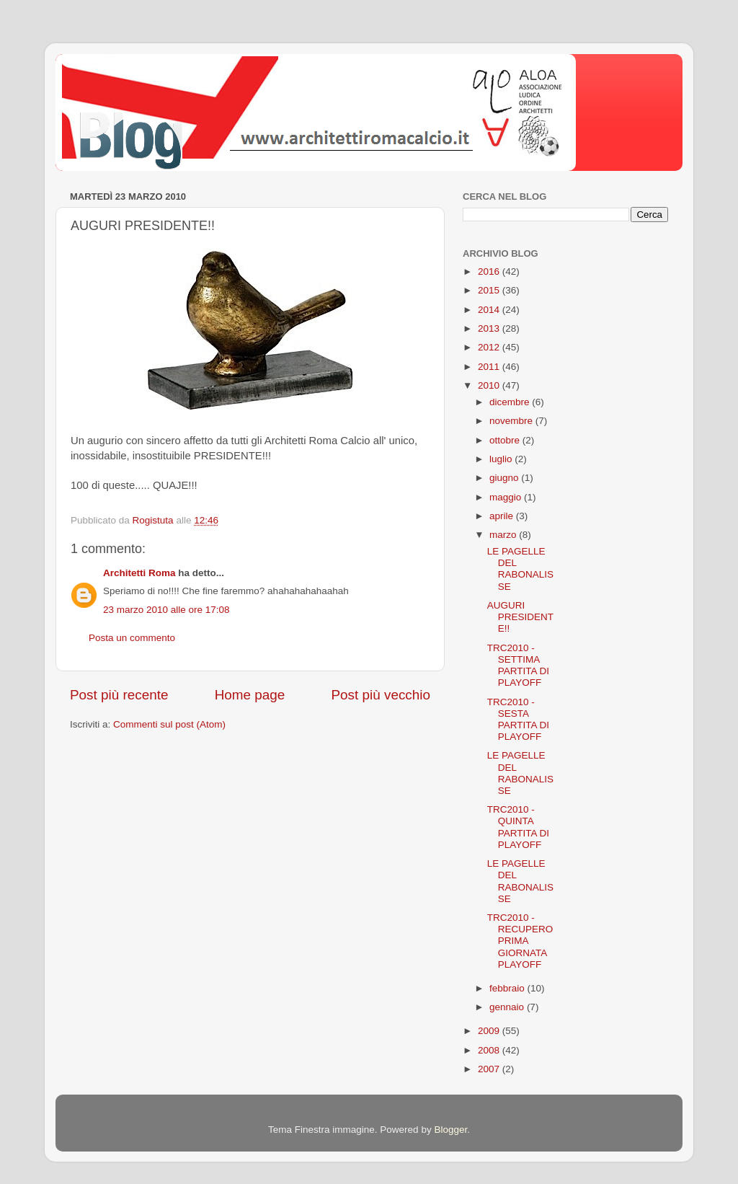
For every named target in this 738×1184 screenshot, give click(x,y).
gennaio (508, 1007)
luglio (502, 459)
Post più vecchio (380, 694)
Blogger (450, 1129)
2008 (490, 1050)
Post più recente (119, 694)
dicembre (510, 402)
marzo (504, 534)
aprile (502, 516)
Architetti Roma (139, 572)
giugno (505, 477)
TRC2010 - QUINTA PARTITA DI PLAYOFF (518, 827)
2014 (490, 309)
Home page (250, 694)
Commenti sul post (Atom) (169, 724)
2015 (490, 290)
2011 (490, 366)
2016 (490, 271)
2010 (490, 385)
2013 (490, 328)
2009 (490, 1030)
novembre (512, 420)
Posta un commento (132, 637)
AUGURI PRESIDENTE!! (520, 617)
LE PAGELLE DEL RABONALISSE (520, 569)
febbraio (508, 988)
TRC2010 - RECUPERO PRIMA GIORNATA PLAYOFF (520, 941)
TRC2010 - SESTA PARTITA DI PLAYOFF (518, 720)
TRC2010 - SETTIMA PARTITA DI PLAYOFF (518, 665)
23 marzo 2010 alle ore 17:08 (166, 609)
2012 (490, 347)
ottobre (506, 440)
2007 (490, 1069)
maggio (506, 497)
